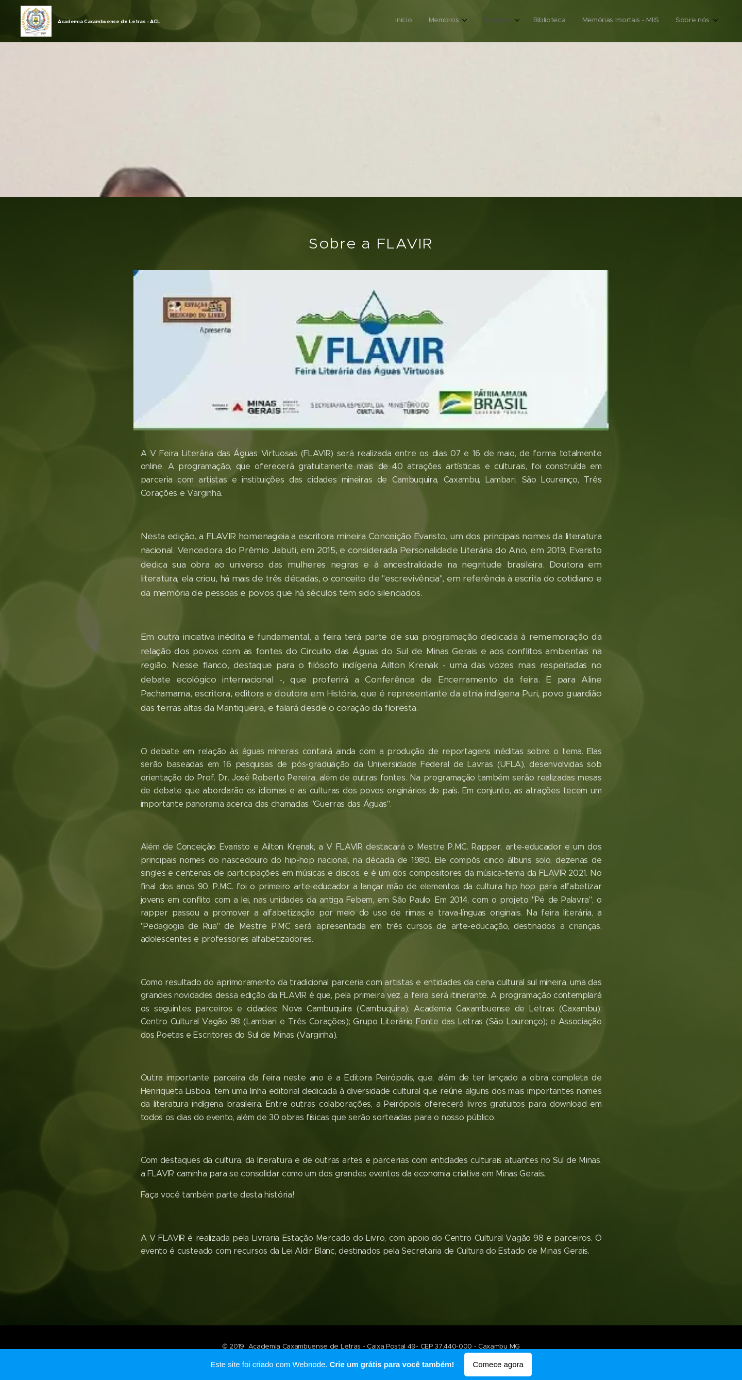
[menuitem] (619, 21)
